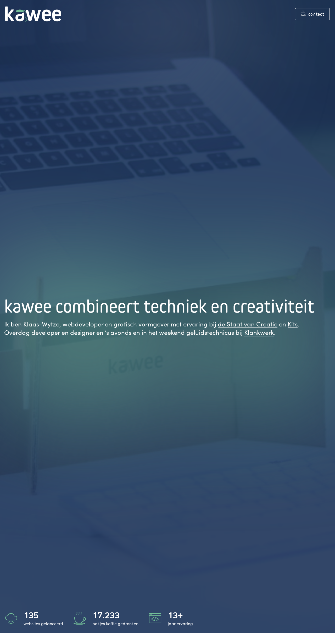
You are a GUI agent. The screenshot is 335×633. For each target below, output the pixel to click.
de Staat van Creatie (247, 324)
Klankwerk (259, 332)
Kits (293, 324)
